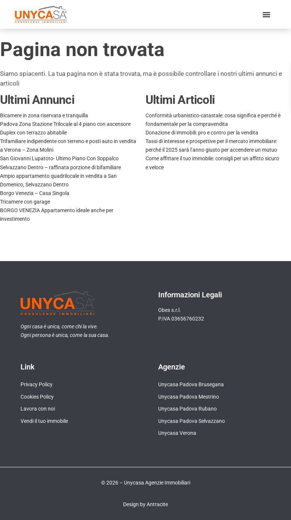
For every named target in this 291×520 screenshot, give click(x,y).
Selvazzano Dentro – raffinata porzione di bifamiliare (60, 167)
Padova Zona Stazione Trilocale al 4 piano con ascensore (65, 124)
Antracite (157, 504)
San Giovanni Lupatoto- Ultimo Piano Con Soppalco (59, 158)
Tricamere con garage (25, 202)
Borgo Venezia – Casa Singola (34, 193)
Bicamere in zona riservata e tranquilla (44, 115)
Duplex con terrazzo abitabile (33, 133)
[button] (266, 14)
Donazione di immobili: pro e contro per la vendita (202, 133)
